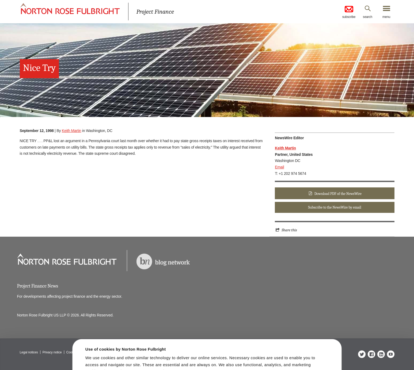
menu (386, 17)
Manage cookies (210, 357)
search (367, 17)
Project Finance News (37, 286)
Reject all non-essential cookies (291, 357)
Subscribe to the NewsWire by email (334, 207)
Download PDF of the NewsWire (338, 193)
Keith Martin (71, 131)
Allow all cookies (128, 355)
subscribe (349, 12)
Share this (289, 230)
